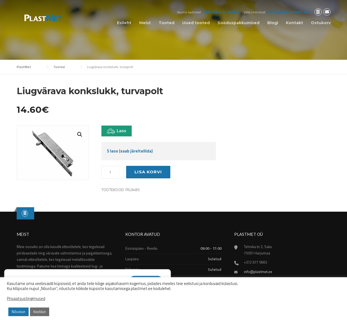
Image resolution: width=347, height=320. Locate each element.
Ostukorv (321, 22)
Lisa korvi (148, 171)
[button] (80, 134)
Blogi (272, 22)
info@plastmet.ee (288, 11)
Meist (145, 22)
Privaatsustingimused (26, 298)
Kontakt (294, 22)
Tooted (166, 22)
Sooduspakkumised (238, 22)
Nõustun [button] (18, 311)
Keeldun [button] (39, 311)
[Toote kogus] (112, 172)
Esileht (124, 22)
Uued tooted (196, 22)
